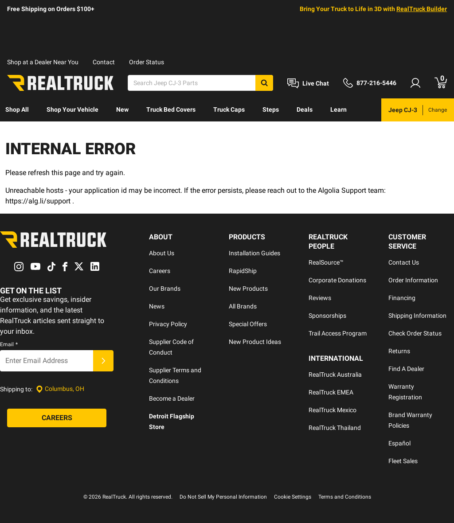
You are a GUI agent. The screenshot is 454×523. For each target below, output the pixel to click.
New (122, 109)
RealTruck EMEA (331, 392)
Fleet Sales (403, 460)
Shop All (17, 109)
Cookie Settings (292, 497)
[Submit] (103, 360)
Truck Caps (229, 109)
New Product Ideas (255, 341)
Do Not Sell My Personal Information (223, 497)
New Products (248, 288)
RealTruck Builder (421, 8)
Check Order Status (415, 333)
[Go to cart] (440, 83)
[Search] (200, 83)
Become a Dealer (172, 398)
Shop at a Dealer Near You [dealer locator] (42, 62)
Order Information (413, 280)
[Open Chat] (308, 83)
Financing (401, 297)
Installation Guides (254, 253)
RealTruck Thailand (335, 427)
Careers (159, 270)
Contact (104, 62)
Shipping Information (417, 315)
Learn (338, 109)
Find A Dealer (406, 368)
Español (399, 443)
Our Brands (164, 288)
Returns (399, 351)
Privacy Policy (168, 324)
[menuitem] (17, 109)
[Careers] (56, 418)
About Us (161, 253)
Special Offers (248, 324)
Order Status (146, 62)
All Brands (243, 306)
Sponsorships (327, 315)
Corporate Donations (337, 280)
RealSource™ (326, 262)
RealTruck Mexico (332, 410)
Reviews (320, 297)
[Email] (46, 360)
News (156, 306)
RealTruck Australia (335, 374)
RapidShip (243, 270)
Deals (305, 109)
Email (9, 344)
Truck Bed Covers (171, 109)
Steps (270, 109)
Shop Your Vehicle (72, 109)
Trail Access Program (338, 333)
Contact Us (403, 262)
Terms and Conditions (344, 497)
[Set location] (60, 389)
